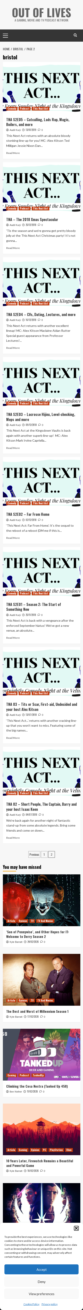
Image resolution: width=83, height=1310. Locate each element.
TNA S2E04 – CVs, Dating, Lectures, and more (40, 314)
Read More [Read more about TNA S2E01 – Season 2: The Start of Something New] (13, 637)
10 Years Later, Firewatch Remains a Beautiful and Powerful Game (39, 1163)
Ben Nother (16, 1091)
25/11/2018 (31, 615)
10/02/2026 (33, 1170)
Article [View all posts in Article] (11, 921)
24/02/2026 (33, 941)
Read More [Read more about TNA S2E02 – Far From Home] (13, 538)
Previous (34, 854)
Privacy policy (50, 1304)
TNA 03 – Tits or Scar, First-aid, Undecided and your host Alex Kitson (41, 707)
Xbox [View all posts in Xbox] (68, 1150)
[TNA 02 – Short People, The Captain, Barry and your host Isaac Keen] (41, 772)
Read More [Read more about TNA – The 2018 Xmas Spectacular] (13, 248)
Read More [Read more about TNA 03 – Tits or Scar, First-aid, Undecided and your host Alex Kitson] (13, 737)
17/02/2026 (33, 1016)
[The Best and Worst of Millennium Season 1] (41, 979)
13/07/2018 (31, 714)
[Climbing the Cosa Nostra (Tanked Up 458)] (41, 1054)
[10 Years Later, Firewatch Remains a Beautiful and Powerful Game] (41, 1129)
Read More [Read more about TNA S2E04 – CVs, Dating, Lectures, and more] (13, 347)
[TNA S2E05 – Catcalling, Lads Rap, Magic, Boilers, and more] (41, 88)
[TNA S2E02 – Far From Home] (41, 482)
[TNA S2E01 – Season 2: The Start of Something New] (41, 573)
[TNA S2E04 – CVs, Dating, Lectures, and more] (41, 283)
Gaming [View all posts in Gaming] (12, 1075)
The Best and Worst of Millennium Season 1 (37, 1011)
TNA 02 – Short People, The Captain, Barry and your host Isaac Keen (41, 807)
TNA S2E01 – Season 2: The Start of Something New (33, 607)
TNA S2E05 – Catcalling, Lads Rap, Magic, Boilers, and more (37, 122)
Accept (42, 1269)
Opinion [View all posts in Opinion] (23, 921)
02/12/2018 (31, 520)
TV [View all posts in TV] (32, 921)
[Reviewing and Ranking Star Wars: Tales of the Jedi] (41, 1209)
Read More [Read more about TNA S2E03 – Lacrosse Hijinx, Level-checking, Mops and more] (13, 448)
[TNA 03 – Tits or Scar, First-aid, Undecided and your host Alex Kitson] (41, 673)
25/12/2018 (31, 225)
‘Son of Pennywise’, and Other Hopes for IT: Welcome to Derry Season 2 (37, 934)
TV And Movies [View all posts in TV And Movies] (45, 921)
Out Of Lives (41, 12)
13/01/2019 (31, 130)
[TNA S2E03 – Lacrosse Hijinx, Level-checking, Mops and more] (41, 383)
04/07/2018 (31, 814)
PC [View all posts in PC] (44, 1150)
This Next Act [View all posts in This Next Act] (40, 108)
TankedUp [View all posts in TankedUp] (38, 1075)
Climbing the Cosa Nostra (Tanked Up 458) (37, 1086)
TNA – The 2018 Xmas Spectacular (32, 219)
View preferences (41, 1294)
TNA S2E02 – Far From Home (27, 514)
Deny (42, 1282)
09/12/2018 (31, 425)
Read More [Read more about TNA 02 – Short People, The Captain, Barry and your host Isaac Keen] (13, 837)
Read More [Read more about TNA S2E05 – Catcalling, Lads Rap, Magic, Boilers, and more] (13, 153)
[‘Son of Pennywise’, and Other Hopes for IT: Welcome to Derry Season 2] (41, 900)
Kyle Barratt (16, 942)
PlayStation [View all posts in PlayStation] (56, 1150)
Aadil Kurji (15, 130)
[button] (76, 1228)
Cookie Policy (31, 1304)
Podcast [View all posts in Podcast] (24, 108)
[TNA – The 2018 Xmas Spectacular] (41, 188)
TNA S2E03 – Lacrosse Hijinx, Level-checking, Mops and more (40, 417)
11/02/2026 (32, 1091)
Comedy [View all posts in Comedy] (12, 108)
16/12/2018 (31, 320)
